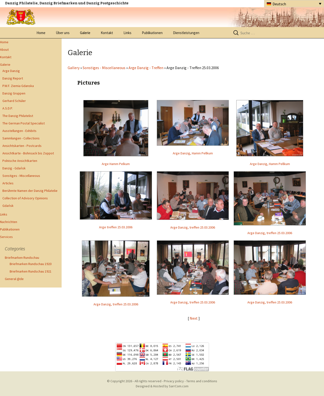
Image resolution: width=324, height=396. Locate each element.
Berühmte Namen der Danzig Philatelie (30, 190)
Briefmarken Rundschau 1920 (30, 264)
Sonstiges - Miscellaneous (21, 175)
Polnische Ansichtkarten (19, 160)
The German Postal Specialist (23, 123)
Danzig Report (12, 78)
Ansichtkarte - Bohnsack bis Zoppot (28, 153)
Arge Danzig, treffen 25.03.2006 (192, 227)
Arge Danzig (11, 71)
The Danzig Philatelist (17, 116)
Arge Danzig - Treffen (146, 67)
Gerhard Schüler (14, 101)
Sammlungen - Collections (21, 138)
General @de (14, 279)
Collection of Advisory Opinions (25, 198)
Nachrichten (8, 222)
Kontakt (107, 32)
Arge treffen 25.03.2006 (115, 227)
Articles (8, 183)
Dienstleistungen (186, 32)
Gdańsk (8, 205)
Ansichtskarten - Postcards (22, 146)
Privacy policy (174, 381)
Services (6, 237)
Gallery (73, 67)
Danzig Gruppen (13, 93)
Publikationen (152, 32)
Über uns (63, 32)
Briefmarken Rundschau (22, 257)
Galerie (85, 32)
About (4, 49)
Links (127, 32)
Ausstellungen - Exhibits (19, 131)
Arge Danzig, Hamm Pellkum (193, 153)
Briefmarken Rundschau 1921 (30, 271)
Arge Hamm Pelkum (116, 164)
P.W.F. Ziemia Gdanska (18, 86)
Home (40, 32)
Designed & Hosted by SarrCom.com (162, 386)
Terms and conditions (201, 381)
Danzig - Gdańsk (14, 168)
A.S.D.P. (7, 108)
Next (194, 318)
